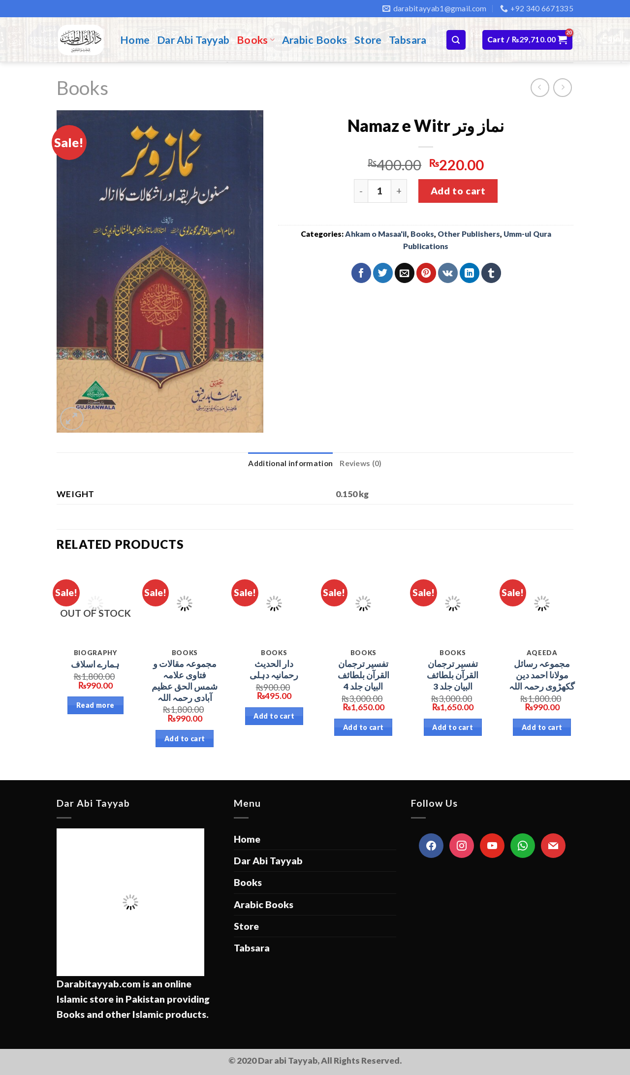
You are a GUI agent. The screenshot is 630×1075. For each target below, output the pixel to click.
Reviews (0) (360, 463)
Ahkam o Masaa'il (376, 233)
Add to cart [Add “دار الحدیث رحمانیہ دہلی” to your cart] (273, 716)
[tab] (290, 463)
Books (256, 39)
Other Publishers (469, 233)
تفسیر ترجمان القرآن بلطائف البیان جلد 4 (363, 675)
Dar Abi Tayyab (193, 39)
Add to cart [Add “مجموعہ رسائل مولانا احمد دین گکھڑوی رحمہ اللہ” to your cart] (542, 727)
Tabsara (408, 39)
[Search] (456, 39)
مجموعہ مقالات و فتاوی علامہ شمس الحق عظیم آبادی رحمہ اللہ (185, 680)
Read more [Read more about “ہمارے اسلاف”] (95, 705)
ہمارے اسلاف (95, 664)
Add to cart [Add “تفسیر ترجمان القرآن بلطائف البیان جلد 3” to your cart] (452, 727)
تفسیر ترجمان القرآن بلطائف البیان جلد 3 (452, 675)
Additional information (290, 463)
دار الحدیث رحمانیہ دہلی (274, 669)
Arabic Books (314, 39)
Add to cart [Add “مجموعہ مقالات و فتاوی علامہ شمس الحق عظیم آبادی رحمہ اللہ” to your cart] (184, 738)
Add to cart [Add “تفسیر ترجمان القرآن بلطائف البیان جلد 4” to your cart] (363, 727)
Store (368, 39)
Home (135, 39)
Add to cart (458, 190)
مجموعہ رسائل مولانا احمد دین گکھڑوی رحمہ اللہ (542, 675)
